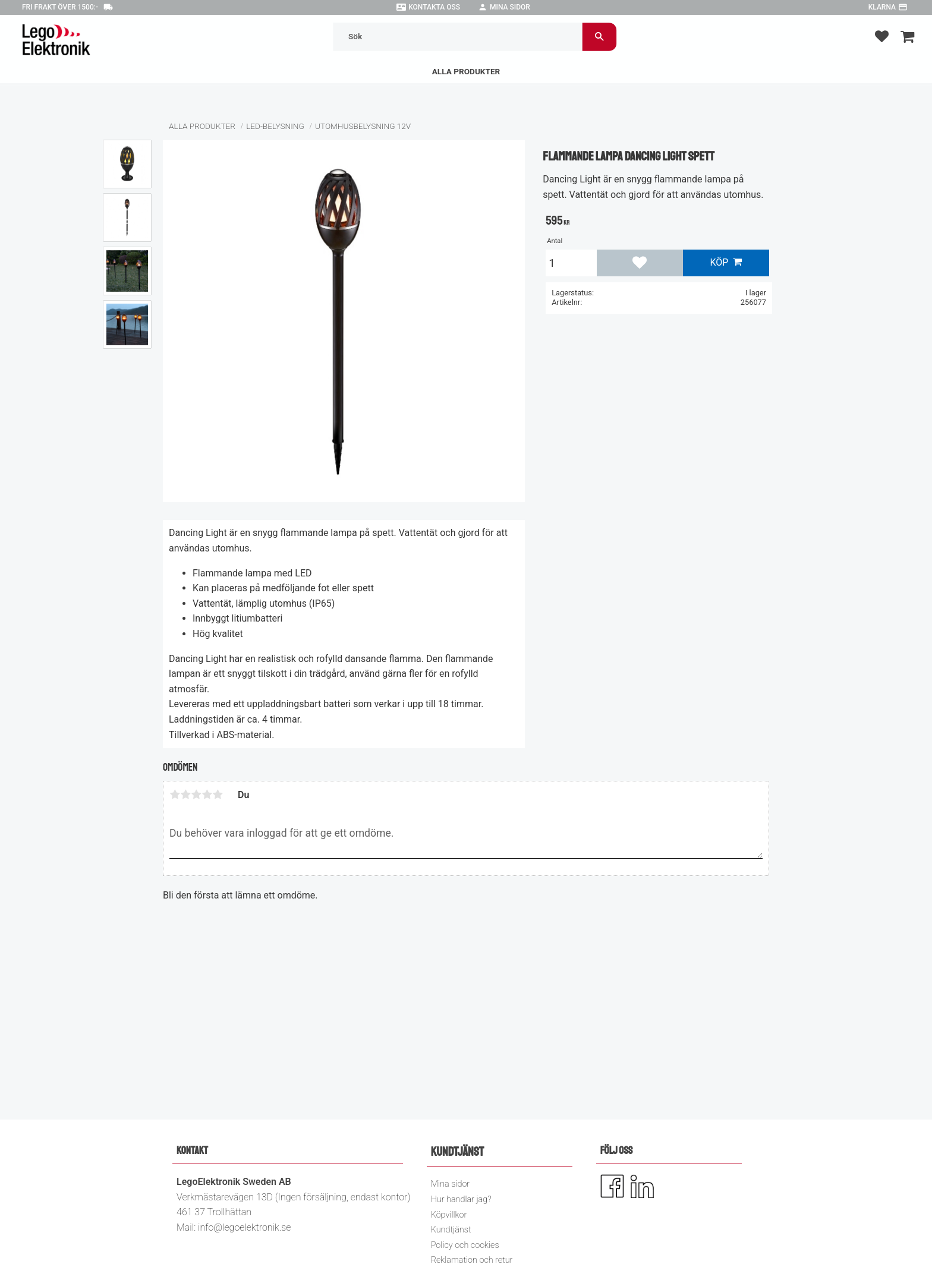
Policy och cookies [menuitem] (465, 1245)
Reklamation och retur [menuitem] (472, 1260)
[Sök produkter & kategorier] (457, 37)
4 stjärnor (206, 794)
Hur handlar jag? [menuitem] (461, 1199)
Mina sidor (510, 7)
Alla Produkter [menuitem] (466, 71)
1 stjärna (174, 794)
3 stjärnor (196, 794)
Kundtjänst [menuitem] (451, 1230)
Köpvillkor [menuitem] (449, 1215)
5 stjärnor (217, 794)
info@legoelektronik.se (244, 1227)
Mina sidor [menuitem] (450, 1184)
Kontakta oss (434, 7)
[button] (882, 36)
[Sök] (599, 37)
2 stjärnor (185, 794)
